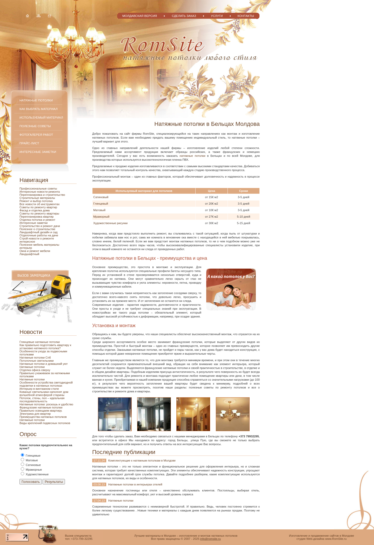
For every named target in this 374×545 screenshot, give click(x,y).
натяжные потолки (192, 155)
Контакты (246, 15)
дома (46, 210)
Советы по (27, 213)
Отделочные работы (33, 235)
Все (22, 204)
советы (52, 188)
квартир (51, 207)
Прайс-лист (29, 143)
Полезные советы (35, 126)
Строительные (29, 197)
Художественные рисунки (110, 223)
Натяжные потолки (36, 100)
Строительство (30, 226)
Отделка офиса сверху (34, 370)
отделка (37, 210)
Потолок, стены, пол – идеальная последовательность (41, 400)
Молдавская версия (139, 15)
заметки (42, 222)
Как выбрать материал (38, 109)
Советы (24, 207)
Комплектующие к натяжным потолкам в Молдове (142, 460)
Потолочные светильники (36, 360)
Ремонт (24, 201)
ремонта (54, 191)
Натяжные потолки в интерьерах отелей (135, 484)
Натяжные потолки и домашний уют (43, 363)
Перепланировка (31, 194)
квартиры (52, 213)
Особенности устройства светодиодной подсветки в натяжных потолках (46, 384)
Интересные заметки (37, 151)
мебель (38, 244)
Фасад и (25, 210)
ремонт (34, 250)
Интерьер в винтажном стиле (39, 388)
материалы (47, 197)
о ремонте (47, 238)
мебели (45, 250)
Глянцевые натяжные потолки (39, 341)
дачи (57, 226)
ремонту (41, 213)
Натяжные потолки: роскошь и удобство (46, 404)
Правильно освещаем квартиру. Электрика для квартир (40, 412)
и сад (54, 232)
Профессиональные (33, 188)
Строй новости (29, 238)
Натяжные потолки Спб (35, 357)
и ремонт (49, 219)
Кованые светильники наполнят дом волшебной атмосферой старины (43, 393)
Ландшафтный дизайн (34, 232)
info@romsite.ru (210, 538)
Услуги (217, 15)
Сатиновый (100, 197)
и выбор (35, 201)
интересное (27, 241)
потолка (47, 201)
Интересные (28, 191)
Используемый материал (41, 117)
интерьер (25, 247)
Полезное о (27, 229)
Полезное (26, 244)
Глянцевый (100, 203)
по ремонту (38, 207)
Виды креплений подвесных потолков (44, 423)
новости (43, 191)
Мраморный (101, 216)
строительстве (45, 229)
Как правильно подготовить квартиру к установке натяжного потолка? (45, 346)
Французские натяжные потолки (40, 407)
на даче (53, 235)
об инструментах (48, 204)
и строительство (54, 194)
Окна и (24, 250)
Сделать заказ (184, 15)
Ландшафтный (29, 254)
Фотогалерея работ (36, 134)
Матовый (99, 210)
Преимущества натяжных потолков (43, 416)
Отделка (25, 219)
